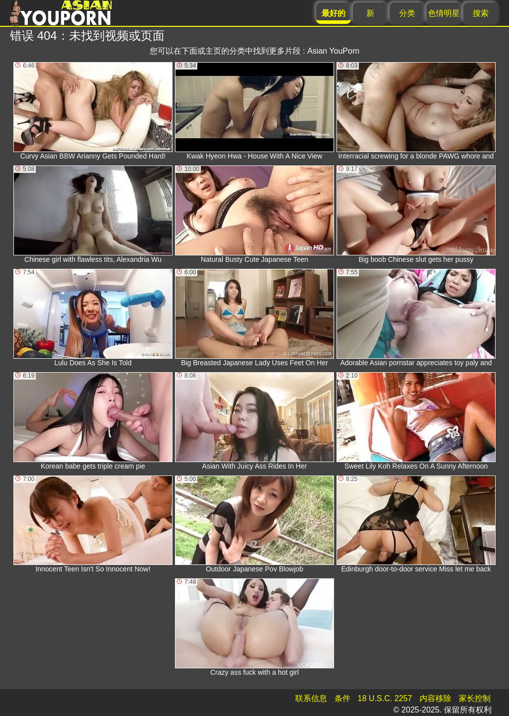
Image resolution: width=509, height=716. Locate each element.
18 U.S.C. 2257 (385, 698)
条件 (342, 698)
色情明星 (444, 13)
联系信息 (311, 698)
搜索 (481, 13)
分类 (407, 13)
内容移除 (435, 698)
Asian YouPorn (333, 51)
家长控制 (475, 698)
